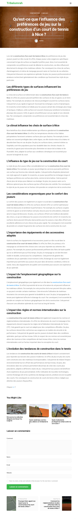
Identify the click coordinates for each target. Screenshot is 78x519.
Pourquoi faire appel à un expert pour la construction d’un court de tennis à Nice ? (26, 503)
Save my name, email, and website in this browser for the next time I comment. (33, 481)
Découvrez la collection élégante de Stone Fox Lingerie (15, 419)
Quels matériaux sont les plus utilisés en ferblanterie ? (38, 421)
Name (8, 457)
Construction (35, 13)
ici (14, 387)
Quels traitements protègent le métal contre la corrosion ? (61, 421)
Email (8, 465)
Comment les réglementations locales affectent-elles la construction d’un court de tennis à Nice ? (51, 504)
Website (9, 473)
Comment (10, 438)
